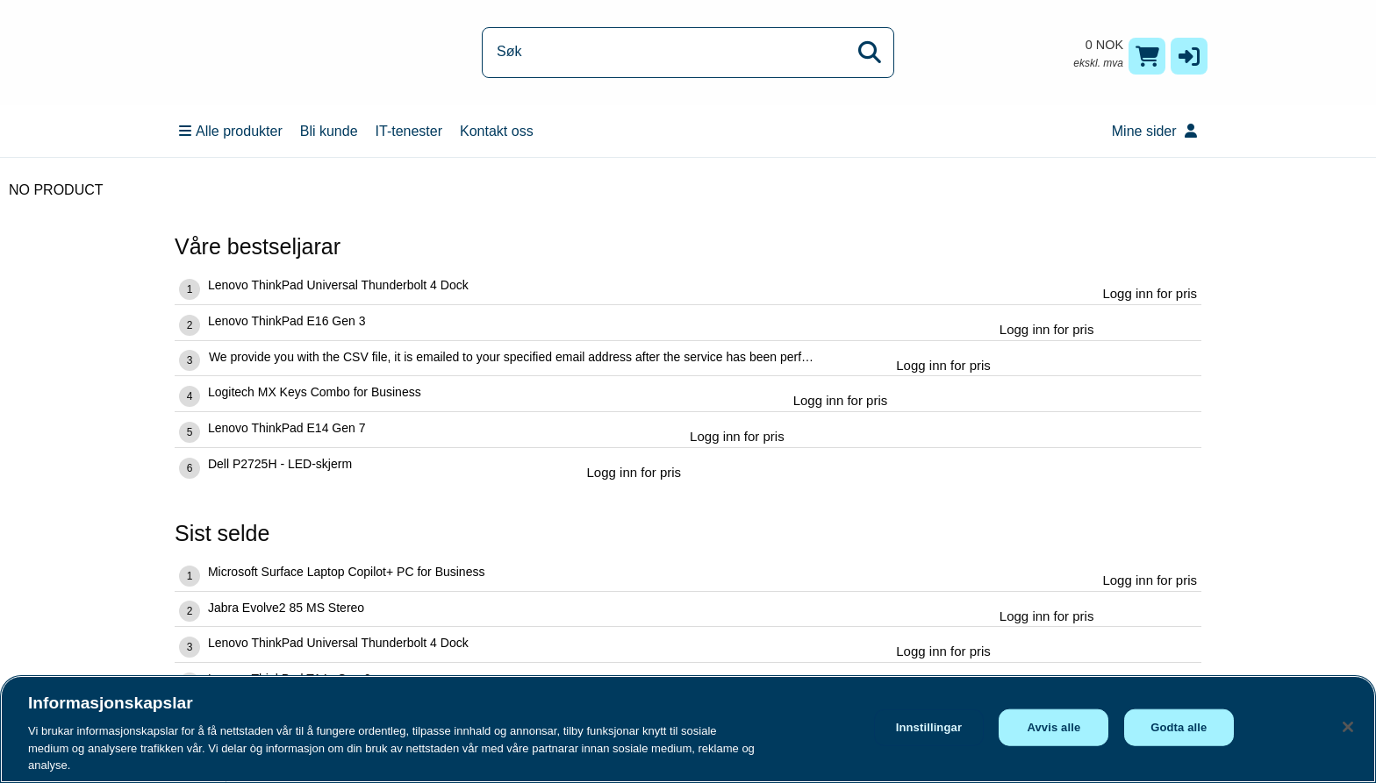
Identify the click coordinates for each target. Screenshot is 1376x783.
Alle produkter (231, 131)
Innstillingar (929, 727)
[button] (1189, 56)
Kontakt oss (497, 131)
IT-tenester (409, 131)
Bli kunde (329, 131)
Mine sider (1154, 131)
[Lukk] (1348, 727)
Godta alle (1178, 727)
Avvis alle (1053, 727)
